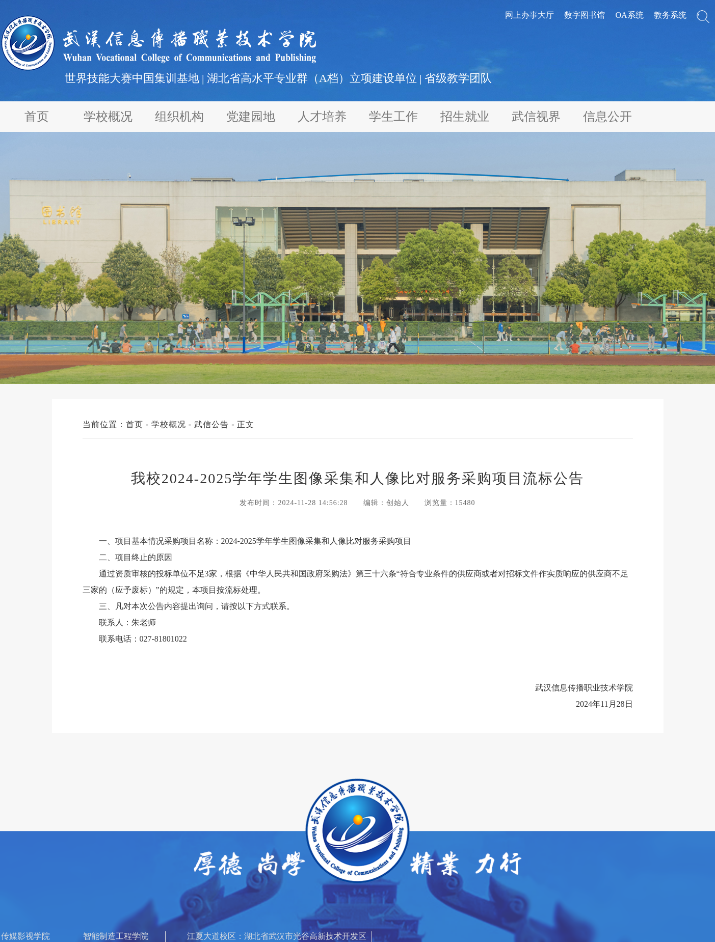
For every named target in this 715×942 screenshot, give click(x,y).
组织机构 (179, 116)
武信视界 (536, 116)
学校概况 (108, 116)
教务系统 (670, 15)
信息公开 (607, 116)
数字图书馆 (584, 15)
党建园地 (250, 116)
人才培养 (322, 116)
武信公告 (211, 424)
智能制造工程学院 (115, 936)
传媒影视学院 (25, 936)
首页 (36, 116)
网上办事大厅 (529, 15)
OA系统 (629, 15)
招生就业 (464, 116)
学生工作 (393, 116)
